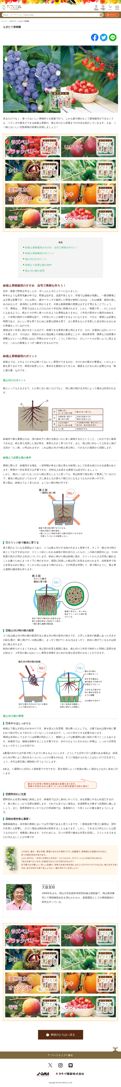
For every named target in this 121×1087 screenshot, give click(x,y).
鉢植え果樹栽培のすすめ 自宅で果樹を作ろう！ (51, 247)
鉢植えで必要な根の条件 (38, 265)
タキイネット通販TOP (8, 21)
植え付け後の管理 (34, 270)
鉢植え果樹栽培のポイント (39, 253)
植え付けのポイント (36, 259)
